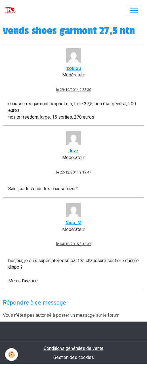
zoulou (73, 68)
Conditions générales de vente (74, 348)
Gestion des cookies (73, 357)
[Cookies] (11, 354)
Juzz (73, 150)
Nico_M (73, 222)
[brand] (11, 10)
